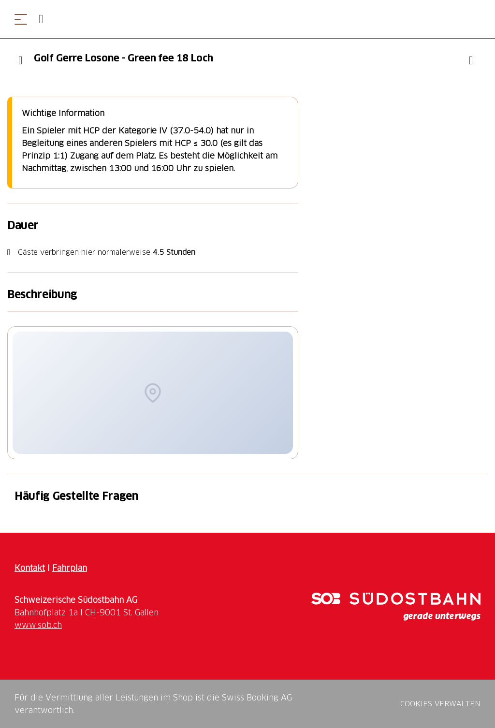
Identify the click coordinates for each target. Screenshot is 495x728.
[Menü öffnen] (21, 19)
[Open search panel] (45, 19)
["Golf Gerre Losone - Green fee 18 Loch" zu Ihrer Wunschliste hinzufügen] (470, 60)
